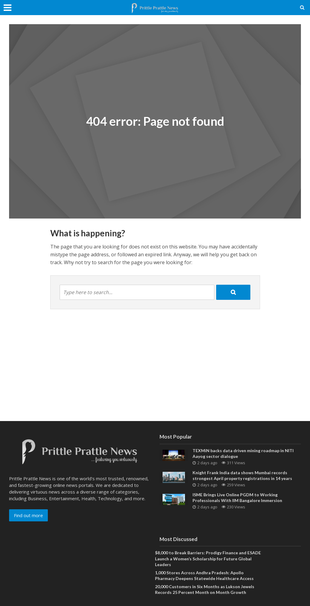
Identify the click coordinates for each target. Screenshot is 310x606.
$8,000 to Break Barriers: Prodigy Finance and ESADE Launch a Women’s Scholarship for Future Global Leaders (208, 558)
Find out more (28, 515)
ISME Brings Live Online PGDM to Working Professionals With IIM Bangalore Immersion (237, 497)
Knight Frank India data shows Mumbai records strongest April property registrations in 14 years (242, 475)
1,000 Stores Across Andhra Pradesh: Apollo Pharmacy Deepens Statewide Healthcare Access (204, 575)
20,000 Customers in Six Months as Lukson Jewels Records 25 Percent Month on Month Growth (204, 589)
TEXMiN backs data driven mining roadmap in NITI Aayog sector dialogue (243, 453)
